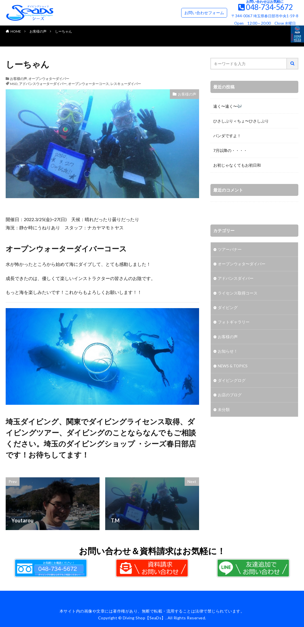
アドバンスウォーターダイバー (43, 84)
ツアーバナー (230, 249)
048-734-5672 (269, 7)
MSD (14, 84)
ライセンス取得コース (237, 293)
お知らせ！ (228, 352)
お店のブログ (230, 397)
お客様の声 (38, 31)
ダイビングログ (232, 382)
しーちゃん (63, 31)
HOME (15, 31)
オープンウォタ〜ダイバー (48, 79)
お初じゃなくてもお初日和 (237, 165)
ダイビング (228, 308)
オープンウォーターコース (88, 84)
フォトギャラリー (234, 323)
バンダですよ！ (227, 135)
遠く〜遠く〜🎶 (227, 106)
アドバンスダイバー (236, 279)
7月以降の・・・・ (230, 150)
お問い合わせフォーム (204, 12)
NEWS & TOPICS (233, 367)
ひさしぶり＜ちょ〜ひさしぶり (241, 120)
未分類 (224, 411)
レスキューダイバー (125, 84)
